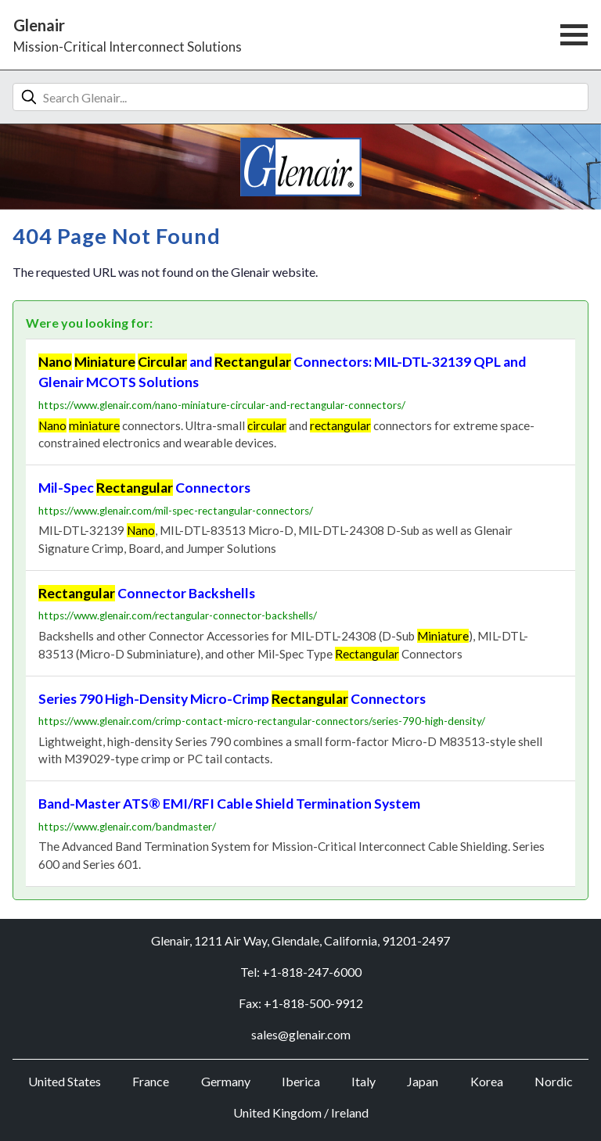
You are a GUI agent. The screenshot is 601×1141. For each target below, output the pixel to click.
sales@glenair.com (301, 1034)
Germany (225, 1081)
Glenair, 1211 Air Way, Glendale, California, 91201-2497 (300, 940)
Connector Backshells (146, 593)
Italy (363, 1081)
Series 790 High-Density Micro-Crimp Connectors (232, 699)
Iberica (301, 1081)
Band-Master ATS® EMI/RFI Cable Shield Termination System (229, 803)
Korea (486, 1081)
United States (64, 1081)
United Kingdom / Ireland (301, 1112)
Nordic (553, 1081)
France (150, 1081)
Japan (422, 1081)
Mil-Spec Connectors (144, 487)
